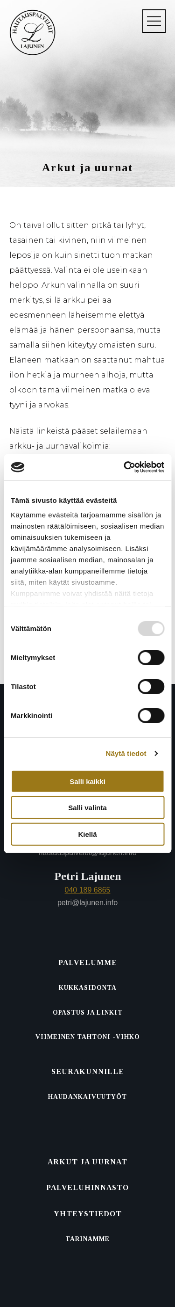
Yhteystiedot (88, 1214)
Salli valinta (87, 808)
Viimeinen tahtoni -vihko (87, 1036)
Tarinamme (87, 1238)
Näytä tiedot (126, 753)
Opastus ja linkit (88, 1012)
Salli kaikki (87, 781)
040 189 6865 (88, 890)
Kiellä (87, 834)
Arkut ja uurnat (87, 1162)
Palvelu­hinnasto (87, 1187)
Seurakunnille (87, 1071)
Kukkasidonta (88, 987)
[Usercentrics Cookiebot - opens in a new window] (124, 467)
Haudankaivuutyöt (87, 1096)
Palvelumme (87, 962)
